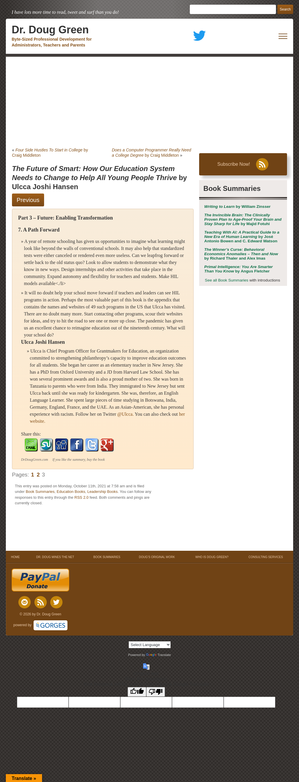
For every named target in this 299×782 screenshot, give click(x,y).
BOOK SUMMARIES (106, 557)
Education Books (71, 491)
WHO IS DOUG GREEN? (211, 557)
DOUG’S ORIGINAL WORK (157, 557)
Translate (158, 655)
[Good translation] (137, 692)
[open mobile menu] (283, 36)
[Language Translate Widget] (150, 644)
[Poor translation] (155, 692)
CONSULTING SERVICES (265, 557)
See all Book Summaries (226, 280)
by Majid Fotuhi (243, 219)
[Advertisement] (149, 100)
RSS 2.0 (81, 497)
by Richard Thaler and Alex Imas (241, 253)
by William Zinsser (237, 206)
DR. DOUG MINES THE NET (55, 557)
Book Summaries (40, 491)
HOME (15, 557)
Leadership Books (102, 491)
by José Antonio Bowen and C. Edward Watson (241, 236)
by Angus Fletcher (238, 269)
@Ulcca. (125, 414)
